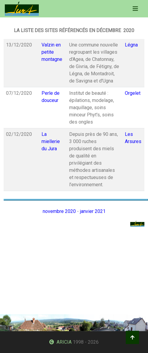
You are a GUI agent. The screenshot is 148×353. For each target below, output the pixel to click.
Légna (131, 45)
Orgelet (132, 93)
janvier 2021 (93, 211)
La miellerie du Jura (51, 141)
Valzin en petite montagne (52, 52)
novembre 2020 (59, 211)
